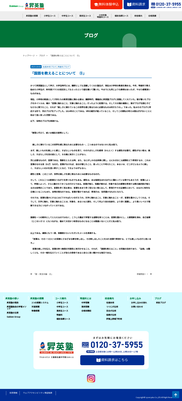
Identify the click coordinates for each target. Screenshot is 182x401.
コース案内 (60, 298)
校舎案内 (138, 15)
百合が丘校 (111, 311)
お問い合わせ (137, 307)
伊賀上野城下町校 (114, 319)
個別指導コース (121, 15)
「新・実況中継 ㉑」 (43, 273)
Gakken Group (13, 317)
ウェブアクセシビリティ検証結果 (37, 393)
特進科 (59, 315)
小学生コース (50, 15)
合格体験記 (86, 311)
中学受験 (85, 303)
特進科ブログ (63, 66)
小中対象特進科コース (103, 16)
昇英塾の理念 (13, 303)
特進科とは (85, 298)
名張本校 (110, 303)
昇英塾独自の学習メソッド (16, 308)
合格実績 (152, 15)
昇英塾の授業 (32, 15)
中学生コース (67, 15)
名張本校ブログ (50, 66)
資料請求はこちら (112, 359)
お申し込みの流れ (139, 303)
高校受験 (85, 307)
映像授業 (35, 311)
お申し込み (135, 298)
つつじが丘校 (112, 307)
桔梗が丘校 (111, 315)
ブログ (42, 55)
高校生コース (85, 15)
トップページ (29, 55)
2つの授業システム (40, 303)
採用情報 (13, 393)
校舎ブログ (161, 303)
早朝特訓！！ (143, 273)
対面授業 (35, 307)
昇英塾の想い (12, 298)
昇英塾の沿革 (13, 313)
